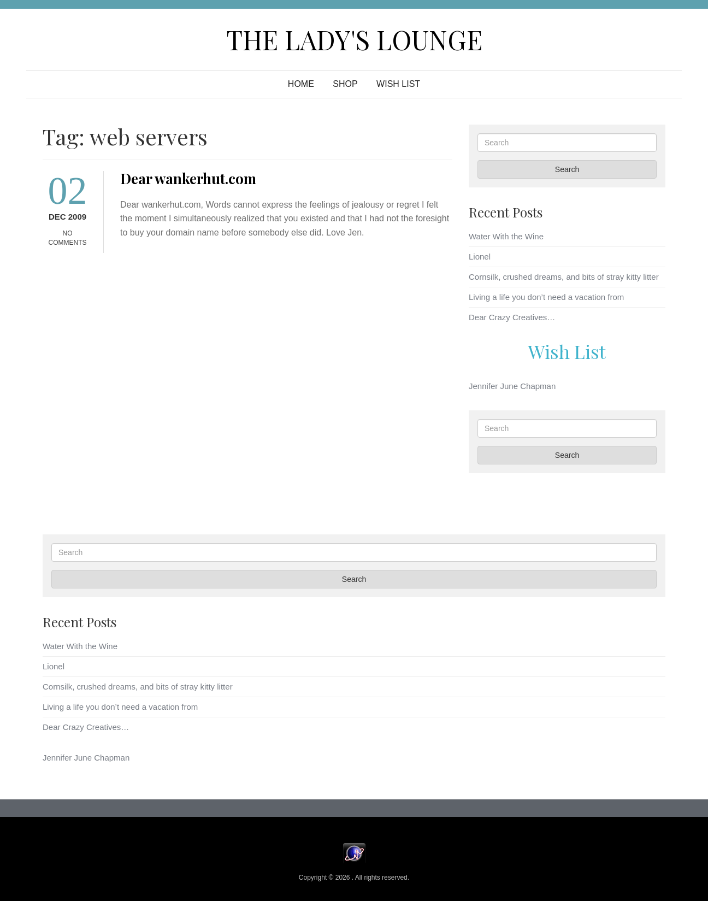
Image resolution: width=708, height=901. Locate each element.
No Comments (68, 237)
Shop (345, 84)
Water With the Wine (506, 236)
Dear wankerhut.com (188, 178)
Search (567, 169)
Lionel (480, 256)
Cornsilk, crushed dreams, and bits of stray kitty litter (564, 276)
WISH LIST (398, 84)
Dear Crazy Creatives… (512, 317)
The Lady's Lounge (354, 39)
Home (301, 84)
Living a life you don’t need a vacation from (546, 297)
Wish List (567, 351)
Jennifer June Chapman (512, 386)
